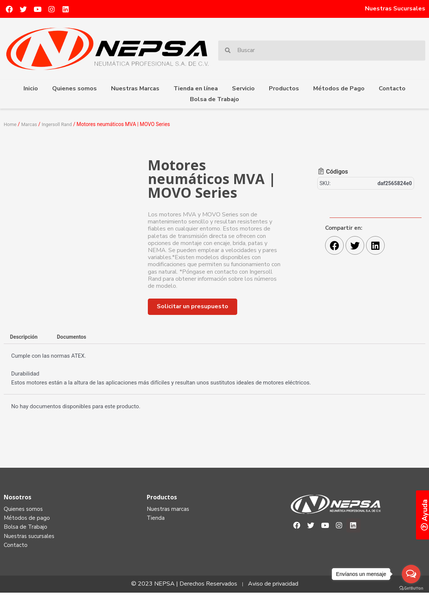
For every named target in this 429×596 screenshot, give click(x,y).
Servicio (243, 88)
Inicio (30, 88)
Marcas (30, 124)
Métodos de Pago (339, 88)
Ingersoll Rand (60, 124)
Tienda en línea (196, 88)
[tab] (25, 337)
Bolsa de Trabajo (214, 99)
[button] (192, 307)
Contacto (392, 88)
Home (11, 124)
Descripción (25, 337)
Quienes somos (74, 88)
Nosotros (17, 498)
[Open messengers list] (411, 574)
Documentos (76, 337)
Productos (284, 88)
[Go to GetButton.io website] (411, 588)
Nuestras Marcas (135, 88)
